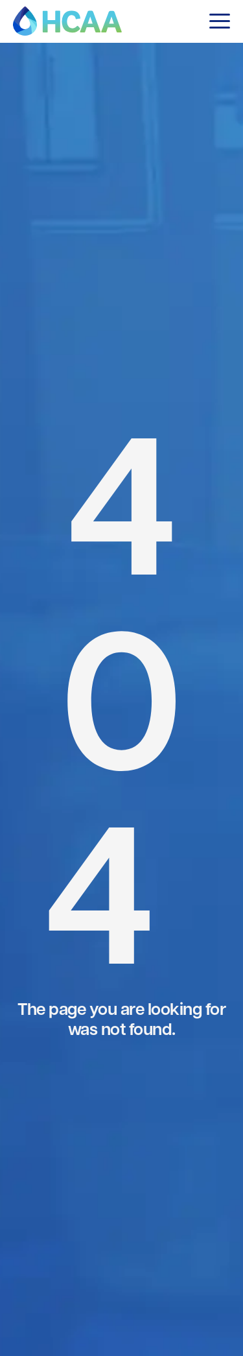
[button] (219, 20)
